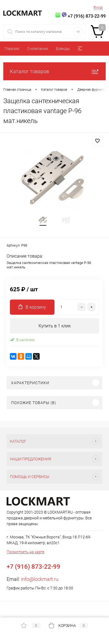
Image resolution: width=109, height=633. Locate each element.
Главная (11, 48)
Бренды (63, 48)
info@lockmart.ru (39, 579)
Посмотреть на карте (25, 552)
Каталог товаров (54, 71)
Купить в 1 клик (55, 325)
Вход (98, 7)
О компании (37, 48)
